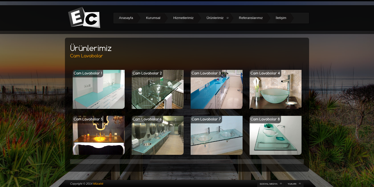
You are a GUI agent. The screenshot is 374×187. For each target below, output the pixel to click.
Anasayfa (126, 18)
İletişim (281, 18)
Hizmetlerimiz (183, 18)
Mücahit (98, 183)
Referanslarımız (251, 18)
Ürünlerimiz (217, 18)
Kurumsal (153, 18)
